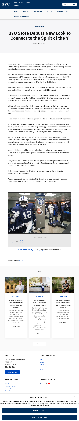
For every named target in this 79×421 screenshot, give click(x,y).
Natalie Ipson (24, 261)
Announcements (63, 11)
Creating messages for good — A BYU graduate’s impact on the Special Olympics (16, 307)
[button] (75, 397)
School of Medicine (21, 17)
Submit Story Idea (16, 378)
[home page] (6, 4)
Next (39, 349)
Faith (16, 11)
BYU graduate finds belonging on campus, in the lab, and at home (39, 304)
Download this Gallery (27, 249)
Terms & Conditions (39, 251)
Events (49, 11)
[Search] (69, 4)
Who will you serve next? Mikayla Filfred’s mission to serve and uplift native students (63, 307)
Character (38, 11)
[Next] (21, 241)
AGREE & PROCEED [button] (39, 417)
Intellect (26, 11)
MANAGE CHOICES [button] (40, 411)
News (17, 5)
